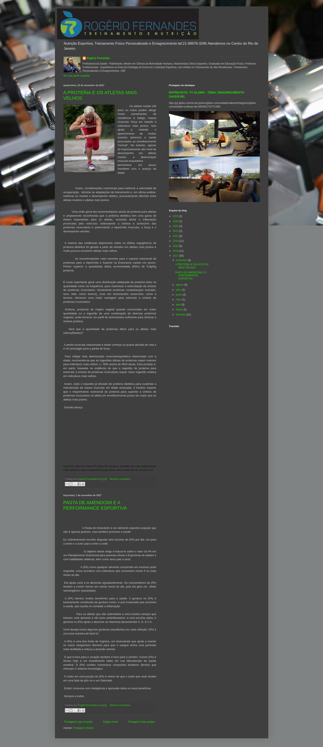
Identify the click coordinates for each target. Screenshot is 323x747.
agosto (180, 284)
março (180, 309)
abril (178, 304)
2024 (176, 221)
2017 (176, 255)
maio (179, 299)
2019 (176, 246)
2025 (176, 216)
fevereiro (181, 314)
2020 (176, 240)
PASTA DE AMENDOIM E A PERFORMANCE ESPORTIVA (95, 505)
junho (179, 294)
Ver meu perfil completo (76, 75)
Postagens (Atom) (83, 727)
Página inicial (110, 721)
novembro (182, 260)
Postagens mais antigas (141, 721)
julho (179, 289)
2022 (176, 231)
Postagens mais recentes (78, 721)
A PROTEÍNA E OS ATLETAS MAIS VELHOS (192, 266)
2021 (176, 236)
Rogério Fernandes (98, 58)
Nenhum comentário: (120, 479)
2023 (176, 226)
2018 (176, 250)
